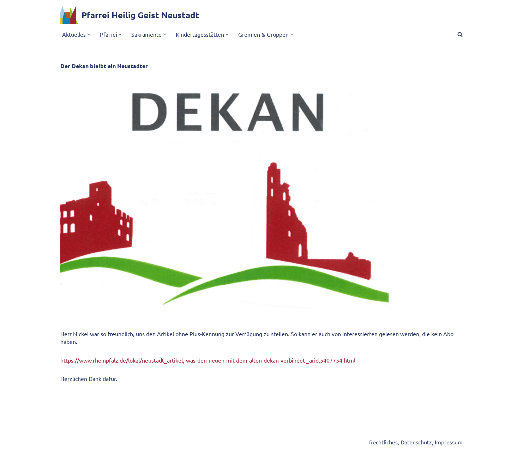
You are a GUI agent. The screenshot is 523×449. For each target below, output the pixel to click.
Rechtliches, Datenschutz (400, 442)
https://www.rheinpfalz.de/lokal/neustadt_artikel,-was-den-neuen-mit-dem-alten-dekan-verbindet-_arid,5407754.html (207, 360)
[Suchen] (460, 34)
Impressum (449, 442)
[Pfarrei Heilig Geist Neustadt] (129, 15)
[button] (89, 34)
